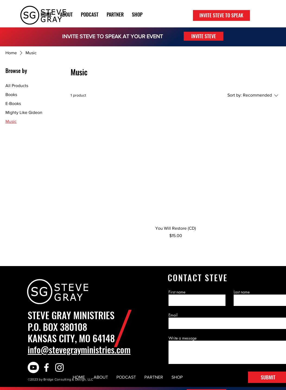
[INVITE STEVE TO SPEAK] (221, 15)
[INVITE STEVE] (203, 36)
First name (177, 292)
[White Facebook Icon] (46, 367)
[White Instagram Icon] (59, 367)
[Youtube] (33, 367)
